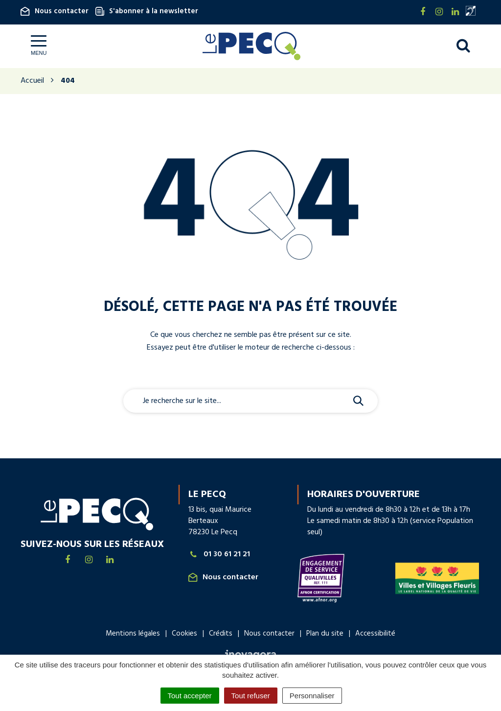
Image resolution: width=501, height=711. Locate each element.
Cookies (184, 634)
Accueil (32, 81)
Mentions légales (133, 634)
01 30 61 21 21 (219, 555)
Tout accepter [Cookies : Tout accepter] (190, 695)
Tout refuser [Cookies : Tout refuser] (250, 695)
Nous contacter (55, 11)
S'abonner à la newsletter (146, 11)
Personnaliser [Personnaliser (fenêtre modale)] (312, 695)
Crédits (220, 634)
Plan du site (324, 634)
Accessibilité (375, 634)
